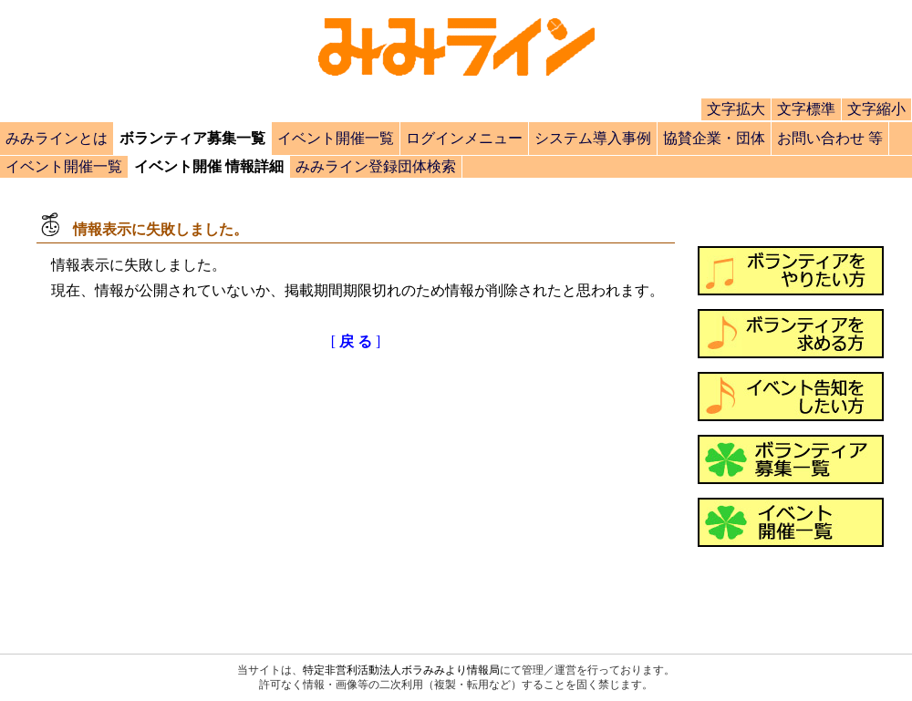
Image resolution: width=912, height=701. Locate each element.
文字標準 (806, 109)
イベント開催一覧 (335, 138)
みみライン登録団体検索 (375, 166)
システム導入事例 (592, 138)
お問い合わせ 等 (830, 138)
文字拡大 (736, 109)
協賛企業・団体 (714, 138)
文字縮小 (876, 109)
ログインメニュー (464, 138)
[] (356, 341)
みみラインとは (56, 138)
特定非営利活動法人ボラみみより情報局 (401, 670)
